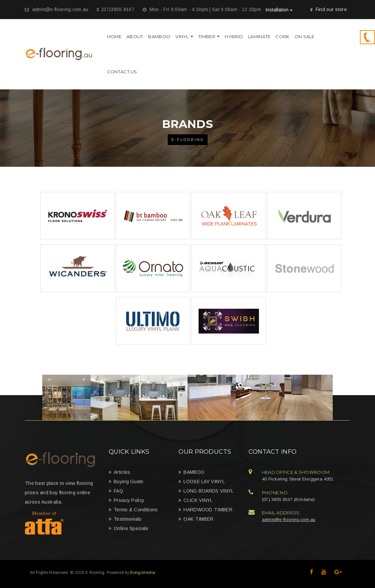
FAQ (118, 491)
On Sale (304, 36)
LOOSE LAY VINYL (204, 481)
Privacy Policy (129, 500)
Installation (278, 9)
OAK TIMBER (198, 519)
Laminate (259, 36)
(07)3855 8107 (118, 9)
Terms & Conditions (136, 509)
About (134, 36)
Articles (122, 472)
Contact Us (122, 71)
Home (114, 36)
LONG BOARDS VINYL (208, 491)
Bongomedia (142, 572)
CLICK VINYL (197, 500)
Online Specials (131, 528)
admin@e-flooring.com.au (60, 9)
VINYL (184, 36)
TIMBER (209, 36)
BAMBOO (159, 36)
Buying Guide (129, 481)
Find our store (331, 9)
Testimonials (128, 519)
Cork (282, 36)
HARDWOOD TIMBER (207, 509)
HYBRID (234, 36)
